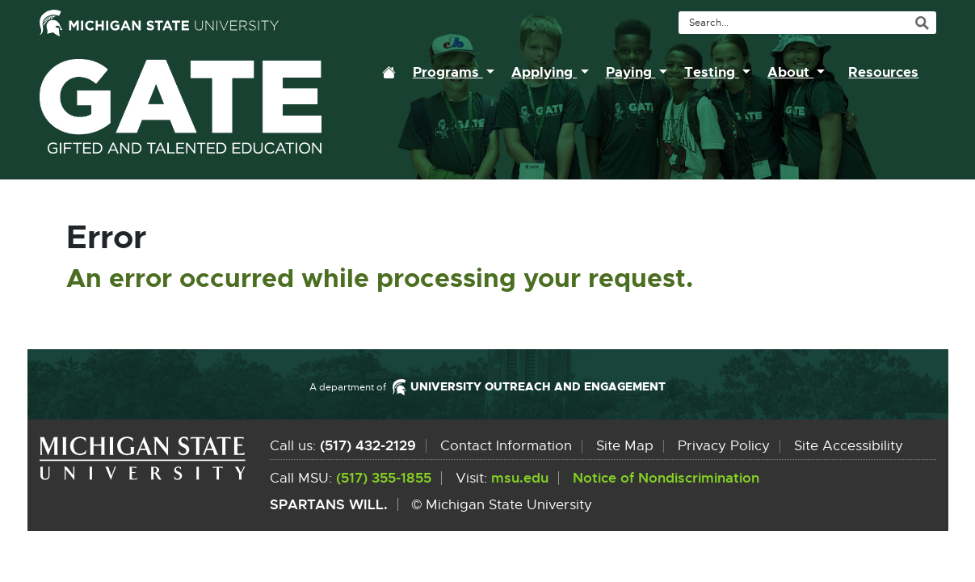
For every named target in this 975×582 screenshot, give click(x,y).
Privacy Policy (724, 445)
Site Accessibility (848, 445)
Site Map (625, 445)
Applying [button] (544, 72)
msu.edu (519, 478)
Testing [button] (711, 72)
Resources (883, 72)
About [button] (790, 72)
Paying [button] (631, 72)
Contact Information (506, 445)
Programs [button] (448, 72)
